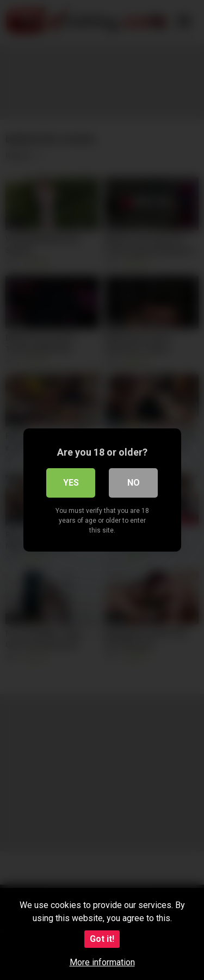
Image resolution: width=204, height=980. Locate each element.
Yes (71, 482)
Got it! (102, 939)
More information (102, 962)
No (133, 482)
